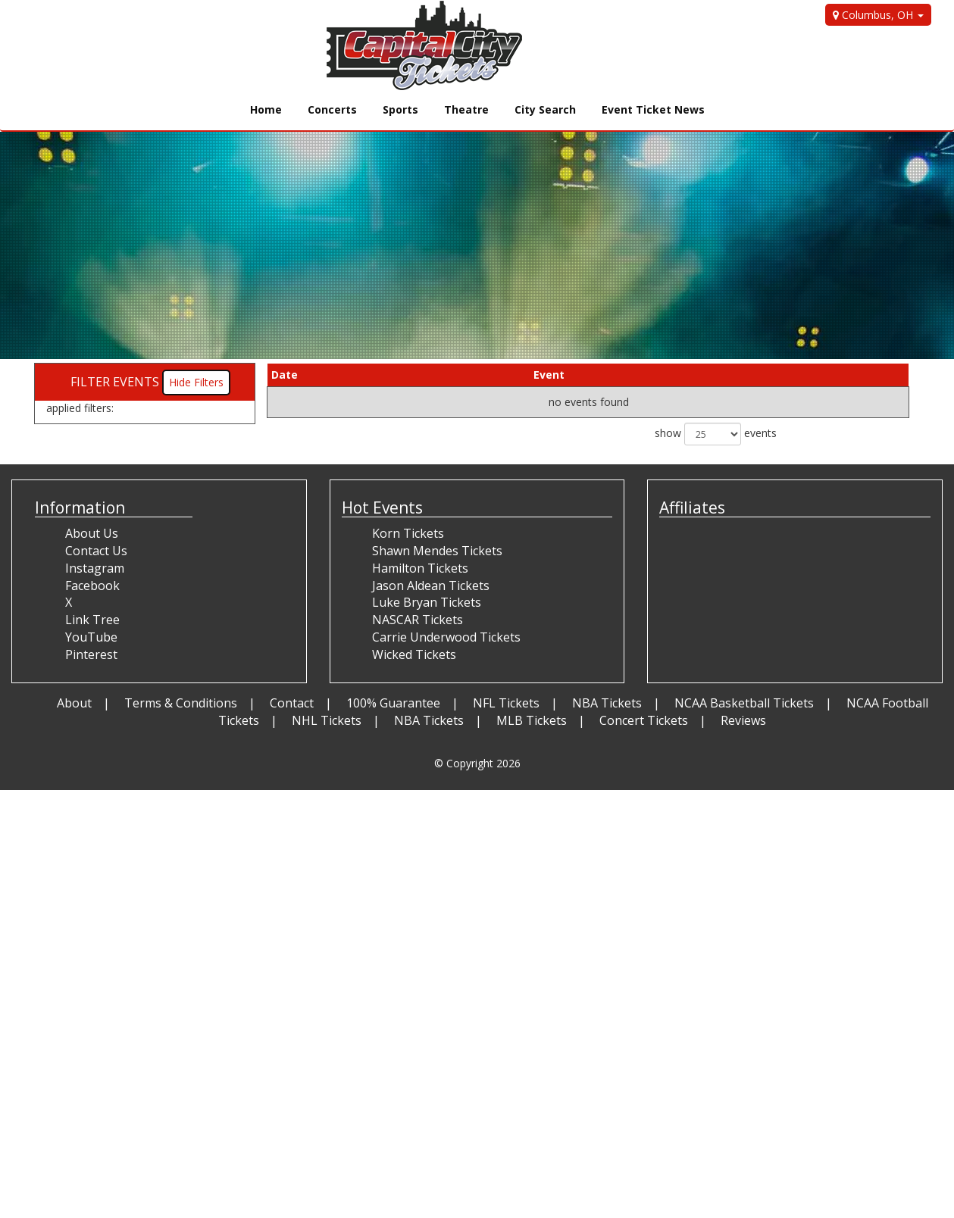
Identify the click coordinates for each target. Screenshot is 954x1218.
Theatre (466, 109)
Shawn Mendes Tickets (437, 550)
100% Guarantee (393, 703)
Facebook (92, 585)
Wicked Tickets (414, 654)
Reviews (743, 720)
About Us (91, 533)
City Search (545, 109)
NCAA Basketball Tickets (744, 703)
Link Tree (92, 619)
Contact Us (96, 550)
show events (716, 434)
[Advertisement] (454, 896)
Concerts (332, 109)
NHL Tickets (326, 720)
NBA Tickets (607, 703)
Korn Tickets (408, 533)
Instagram (94, 568)
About (74, 703)
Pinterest (91, 654)
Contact (292, 703)
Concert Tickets (643, 720)
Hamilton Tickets (420, 568)
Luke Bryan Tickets (426, 602)
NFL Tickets (506, 703)
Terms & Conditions (180, 703)
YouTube (91, 637)
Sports (400, 109)
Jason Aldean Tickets (431, 585)
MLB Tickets (531, 720)
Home (266, 109)
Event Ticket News (653, 109)
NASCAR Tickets (417, 619)
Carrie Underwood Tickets (446, 637)
